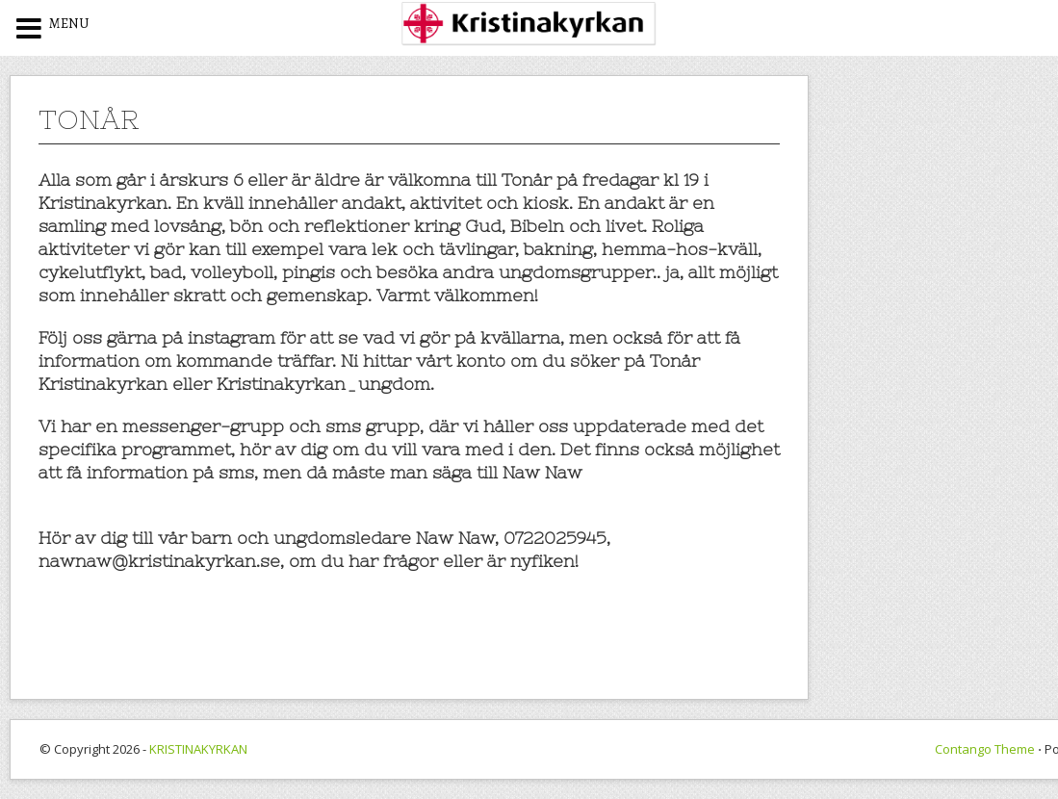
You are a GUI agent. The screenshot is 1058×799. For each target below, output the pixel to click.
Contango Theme (985, 749)
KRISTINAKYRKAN (198, 749)
